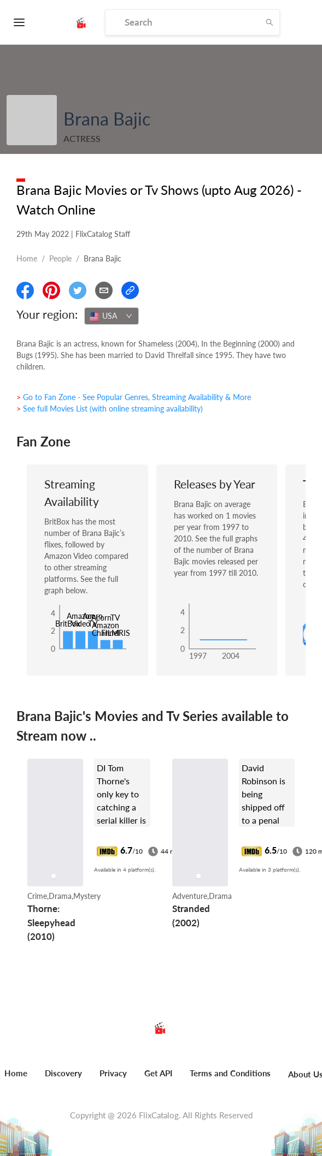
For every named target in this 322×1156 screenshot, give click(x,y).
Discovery (63, 1073)
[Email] (104, 290)
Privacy (113, 1073)
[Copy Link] (130, 290)
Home (26, 258)
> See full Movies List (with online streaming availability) (109, 408)
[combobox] (111, 316)
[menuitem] (63, 1079)
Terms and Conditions (230, 1073)
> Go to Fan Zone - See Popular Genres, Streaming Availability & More (133, 397)
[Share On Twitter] (77, 290)
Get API (158, 1073)
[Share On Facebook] (25, 290)
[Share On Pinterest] (51, 290)
